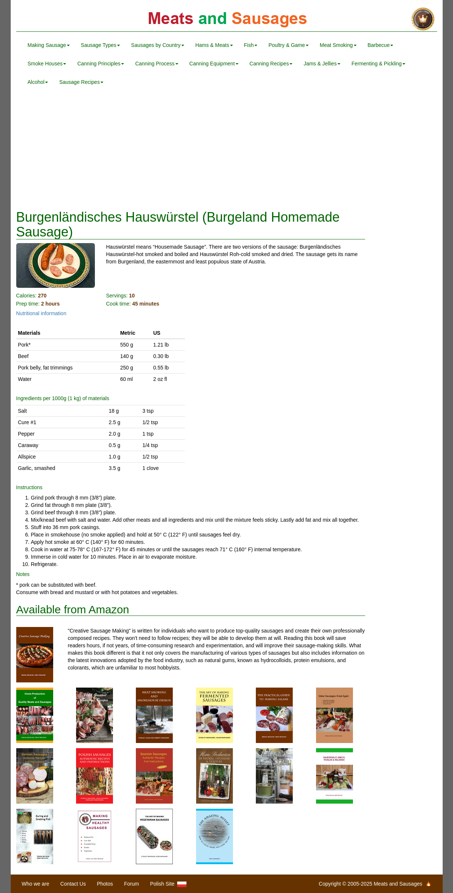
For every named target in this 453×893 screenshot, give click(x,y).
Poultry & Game (288, 45)
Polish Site (168, 884)
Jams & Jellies (321, 64)
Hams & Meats (214, 45)
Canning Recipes (271, 64)
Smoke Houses (47, 64)
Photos (105, 884)
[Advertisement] (226, 150)
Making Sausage (49, 45)
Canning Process (156, 64)
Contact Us (73, 884)
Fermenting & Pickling (378, 64)
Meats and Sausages (226, 19)
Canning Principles (100, 64)
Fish (250, 45)
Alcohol (38, 82)
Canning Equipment (213, 64)
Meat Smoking (338, 45)
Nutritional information (41, 313)
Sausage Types (100, 45)
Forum (131, 884)
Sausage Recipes (81, 82)
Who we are (35, 884)
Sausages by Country (157, 45)
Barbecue (381, 45)
